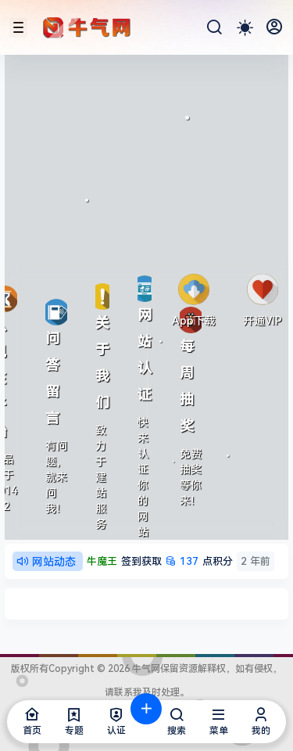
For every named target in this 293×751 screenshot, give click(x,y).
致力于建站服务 (100, 477)
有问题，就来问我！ (56, 477)
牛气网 (145, 668)
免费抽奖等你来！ (191, 477)
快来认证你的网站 (143, 477)
